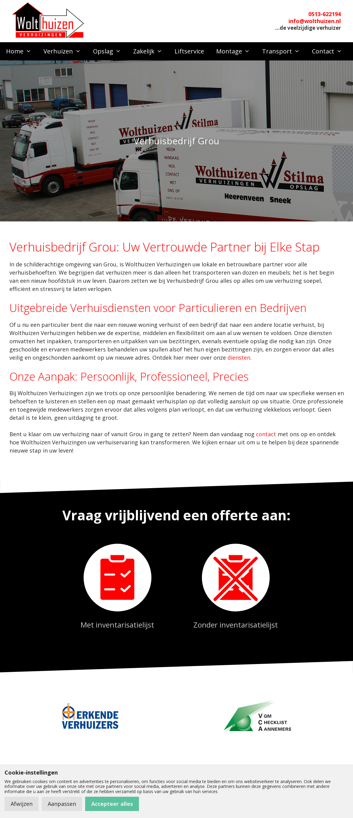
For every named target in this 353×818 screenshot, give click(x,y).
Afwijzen (22, 803)
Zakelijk (150, 51)
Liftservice (189, 51)
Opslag (110, 51)
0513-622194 (324, 14)
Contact (330, 51)
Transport (284, 51)
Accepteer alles (112, 803)
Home (21, 51)
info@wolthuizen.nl (315, 21)
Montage (236, 51)
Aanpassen (62, 803)
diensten (238, 357)
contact (266, 434)
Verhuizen (65, 51)
